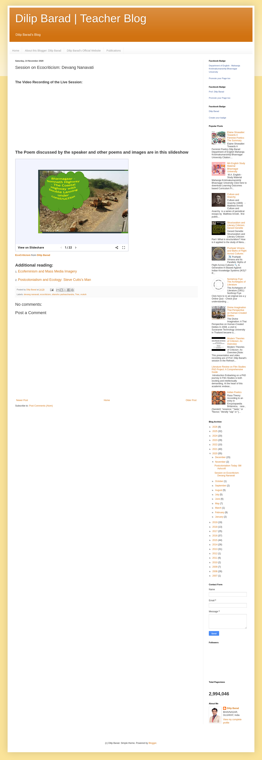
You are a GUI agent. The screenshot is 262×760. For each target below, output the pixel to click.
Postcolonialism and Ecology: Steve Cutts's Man (54, 280)
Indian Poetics (234, 392)
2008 (215, 571)
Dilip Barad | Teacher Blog (81, 18)
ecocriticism (45, 294)
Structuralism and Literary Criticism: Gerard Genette (236, 225)
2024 (215, 435)
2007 (215, 575)
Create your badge (217, 118)
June (218, 499)
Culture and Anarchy (233, 195)
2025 (215, 431)
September (221, 485)
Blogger (152, 743)
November (220, 462)
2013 (215, 549)
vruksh (83, 294)
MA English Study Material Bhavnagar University (236, 167)
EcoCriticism (23, 255)
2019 (215, 522)
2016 (215, 535)
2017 (215, 531)
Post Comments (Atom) (41, 405)
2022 (215, 444)
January (219, 516)
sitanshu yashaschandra (63, 294)
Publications (114, 50)
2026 (215, 427)
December (220, 457)
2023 (215, 440)
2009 (215, 566)
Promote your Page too (219, 78)
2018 (215, 527)
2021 (215, 449)
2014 (215, 544)
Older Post (191, 400)
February (220, 512)
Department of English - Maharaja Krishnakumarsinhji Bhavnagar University (224, 68)
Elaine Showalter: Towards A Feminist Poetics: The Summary (236, 136)
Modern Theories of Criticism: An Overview (236, 341)
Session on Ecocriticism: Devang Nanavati (227, 474)
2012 (215, 553)
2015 (215, 540)
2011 (215, 558)
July (217, 494)
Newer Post (22, 400)
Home (15, 50)
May (217, 503)
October (219, 481)
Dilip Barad (43, 255)
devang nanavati (31, 294)
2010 (215, 562)
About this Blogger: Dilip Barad (43, 50)
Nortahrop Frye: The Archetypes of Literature (236, 282)
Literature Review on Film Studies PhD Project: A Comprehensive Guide (229, 369)
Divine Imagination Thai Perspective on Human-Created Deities (237, 311)
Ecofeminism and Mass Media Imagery (47, 271)
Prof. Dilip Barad (216, 92)
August (219, 490)
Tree (77, 294)
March (218, 508)
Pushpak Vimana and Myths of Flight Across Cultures (236, 251)
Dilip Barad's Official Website (84, 50)
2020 (215, 453)
